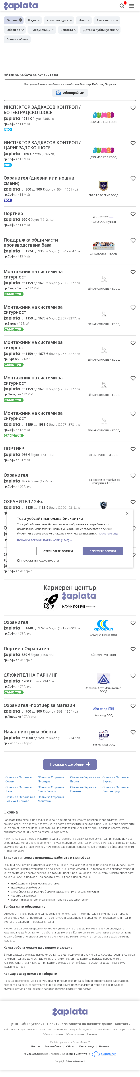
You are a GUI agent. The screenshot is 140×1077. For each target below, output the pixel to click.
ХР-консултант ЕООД (103, 255)
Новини (104, 1053)
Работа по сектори (14, 1036)
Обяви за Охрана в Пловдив (51, 786)
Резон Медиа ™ (76, 1068)
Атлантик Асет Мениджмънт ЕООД (103, 695)
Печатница (86, 1053)
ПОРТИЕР (15, 453)
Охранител (17, 479)
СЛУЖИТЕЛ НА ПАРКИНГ (33, 681)
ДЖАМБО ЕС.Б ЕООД (103, 122)
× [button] (127, 513)
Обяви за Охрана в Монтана (51, 806)
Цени (12, 1030)
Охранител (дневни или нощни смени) (41, 182)
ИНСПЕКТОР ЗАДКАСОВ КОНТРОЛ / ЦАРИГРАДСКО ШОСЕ (43, 146)
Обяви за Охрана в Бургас (115, 786)
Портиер (14, 215)
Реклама (92, 1041)
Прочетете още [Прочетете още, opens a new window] (108, 533)
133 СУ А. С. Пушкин (103, 223)
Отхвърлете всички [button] (58, 551)
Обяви (70, 1053)
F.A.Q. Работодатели (81, 1036)
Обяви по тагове (75, 1041)
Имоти (35, 1053)
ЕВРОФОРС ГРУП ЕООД (103, 196)
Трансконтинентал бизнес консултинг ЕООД (103, 486)
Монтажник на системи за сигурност (35, 276)
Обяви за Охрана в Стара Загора (51, 796)
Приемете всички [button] (102, 551)
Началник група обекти (32, 738)
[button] (70, 540)
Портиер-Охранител (28, 654)
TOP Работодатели (106, 1036)
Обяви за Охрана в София (18, 786)
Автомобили (53, 1053)
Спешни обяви (17, 39)
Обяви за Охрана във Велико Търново (20, 806)
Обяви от (13, 30)
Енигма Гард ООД (103, 751)
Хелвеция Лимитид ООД (103, 568)
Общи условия (32, 1030)
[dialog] (70, 538)
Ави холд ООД (103, 721)
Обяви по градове (53, 1041)
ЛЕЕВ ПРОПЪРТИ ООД (103, 459)
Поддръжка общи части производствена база (33, 244)
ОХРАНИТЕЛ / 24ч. (25, 506)
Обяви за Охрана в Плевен (83, 796)
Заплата (67, 30)
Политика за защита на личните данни (80, 1030)
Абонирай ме (73, 93)
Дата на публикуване (99, 30)
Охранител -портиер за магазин (42, 711)
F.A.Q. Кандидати (57, 1036)
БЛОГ (43, 1036)
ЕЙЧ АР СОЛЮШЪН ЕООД (104, 291)
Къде (32, 20)
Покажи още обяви (70, 771)
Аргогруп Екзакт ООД (103, 640)
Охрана (12, 20)
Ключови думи (57, 20)
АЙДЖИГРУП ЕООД (103, 661)
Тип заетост (106, 20)
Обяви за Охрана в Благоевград (115, 796)
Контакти (124, 1030)
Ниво (82, 20)
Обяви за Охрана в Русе (18, 796)
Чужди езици (40, 30)
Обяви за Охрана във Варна (85, 786)
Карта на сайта (128, 1036)
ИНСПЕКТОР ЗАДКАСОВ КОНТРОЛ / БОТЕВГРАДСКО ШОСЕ (43, 110)
